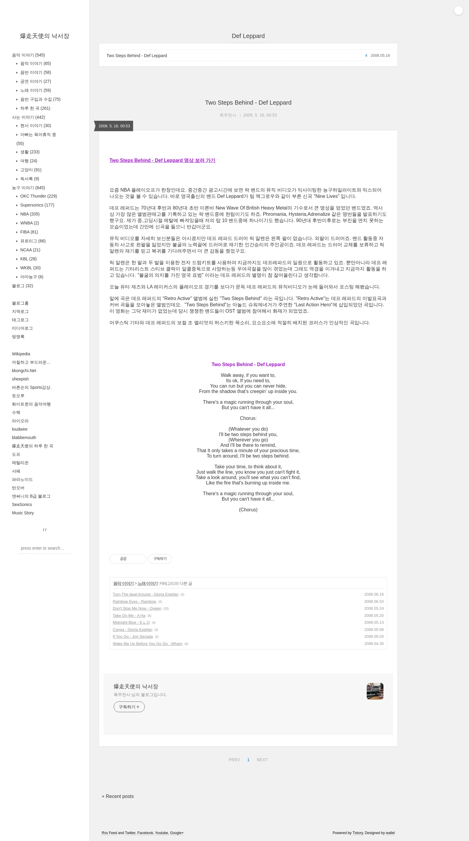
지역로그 (20, 311)
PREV (233, 759)
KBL (28, 258)
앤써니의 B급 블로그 (31, 496)
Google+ (177, 833)
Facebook (145, 833)
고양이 (30, 169)
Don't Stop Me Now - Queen (137, 608)
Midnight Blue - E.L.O (131, 622)
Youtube (161, 833)
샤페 (16, 471)
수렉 (16, 412)
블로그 (22, 285)
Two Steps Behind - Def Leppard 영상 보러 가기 (162, 160)
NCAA (29, 249)
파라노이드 (22, 479)
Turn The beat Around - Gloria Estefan (146, 594)
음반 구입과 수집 (39, 99)
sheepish (20, 379)
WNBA (29, 223)
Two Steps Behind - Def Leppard (136, 55)
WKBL (30, 267)
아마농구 (31, 276)
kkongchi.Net (24, 370)
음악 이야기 (28, 55)
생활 (29, 151)
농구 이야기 (28, 187)
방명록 (18, 336)
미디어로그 (22, 328)
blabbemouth (24, 437)
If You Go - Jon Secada (133, 636)
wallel (390, 833)
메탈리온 (20, 462)
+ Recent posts (118, 796)
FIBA (28, 232)
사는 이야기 (28, 117)
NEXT (261, 759)
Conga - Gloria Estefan (132, 629)
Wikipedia (21, 353)
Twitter (130, 833)
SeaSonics (22, 504)
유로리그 (32, 240)
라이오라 (20, 420)
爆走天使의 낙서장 (45, 36)
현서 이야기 (35, 125)
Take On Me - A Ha (129, 615)
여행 (28, 160)
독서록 (29, 178)
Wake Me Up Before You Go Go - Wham (147, 643)
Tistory (358, 833)
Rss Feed (109, 833)
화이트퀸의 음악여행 (31, 404)
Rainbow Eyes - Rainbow (134, 601)
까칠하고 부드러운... (31, 362)
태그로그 (20, 319)
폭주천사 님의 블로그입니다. (140, 694)
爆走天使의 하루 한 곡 (32, 446)
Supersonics (36, 205)
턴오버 (18, 487)
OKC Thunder (38, 196)
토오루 (18, 395)
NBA (29, 214)
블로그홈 (20, 303)
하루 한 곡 (34, 108)
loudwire (20, 429)
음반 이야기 (35, 72)
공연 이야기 (35, 81)
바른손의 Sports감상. (31, 387)
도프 (16, 454)
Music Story (23, 512)
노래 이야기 (35, 90)
